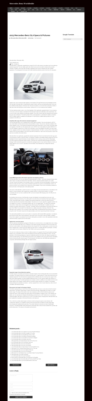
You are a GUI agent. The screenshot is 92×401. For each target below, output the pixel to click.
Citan (52, 9)
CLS (12, 9)
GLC (30, 9)
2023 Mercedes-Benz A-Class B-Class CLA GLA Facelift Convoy (25, 346)
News (11, 7)
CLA (74, 7)
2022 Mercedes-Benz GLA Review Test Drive (21, 338)
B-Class (23, 7)
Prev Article (15, 364)
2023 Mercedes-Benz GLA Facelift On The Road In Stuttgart (24, 337)
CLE (78, 7)
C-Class (30, 7)
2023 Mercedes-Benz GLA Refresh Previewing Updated (23, 335)
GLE (34, 9)
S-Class (43, 7)
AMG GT (65, 9)
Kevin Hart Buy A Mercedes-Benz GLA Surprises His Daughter (25, 356)
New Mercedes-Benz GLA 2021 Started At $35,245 (22, 349)
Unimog (13, 11)
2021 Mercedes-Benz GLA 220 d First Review (21, 350)
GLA (21, 9)
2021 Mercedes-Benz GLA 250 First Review (21, 355)
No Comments (38, 37)
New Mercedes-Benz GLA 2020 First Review (21, 343)
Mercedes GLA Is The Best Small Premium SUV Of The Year (24, 347)
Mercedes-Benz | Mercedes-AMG (18, 37)
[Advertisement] (46, 21)
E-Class (36, 7)
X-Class (62, 7)
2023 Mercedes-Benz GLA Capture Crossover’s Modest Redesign (26, 331)
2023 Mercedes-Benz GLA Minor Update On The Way (23, 332)
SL (42, 9)
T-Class (69, 7)
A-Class (17, 7)
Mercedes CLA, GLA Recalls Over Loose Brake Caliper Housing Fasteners (27, 352)
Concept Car (30, 11)
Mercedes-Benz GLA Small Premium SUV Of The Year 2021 (24, 340)
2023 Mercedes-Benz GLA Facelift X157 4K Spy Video (23, 334)
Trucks (19, 11)
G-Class (49, 7)
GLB (25, 9)
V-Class (56, 7)
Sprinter (58, 9)
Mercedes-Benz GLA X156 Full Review (20, 353)
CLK (16, 9)
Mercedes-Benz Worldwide (22, 4)
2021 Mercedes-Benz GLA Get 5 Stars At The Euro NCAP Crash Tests (26, 358)
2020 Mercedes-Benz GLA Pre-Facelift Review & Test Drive (24, 359)
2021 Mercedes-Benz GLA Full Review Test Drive (22, 341)
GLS (39, 9)
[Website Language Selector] (72, 39)
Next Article (51, 364)
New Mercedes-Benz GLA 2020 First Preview (21, 344)
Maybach (71, 9)
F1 (24, 11)
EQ (77, 9)
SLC (47, 9)
